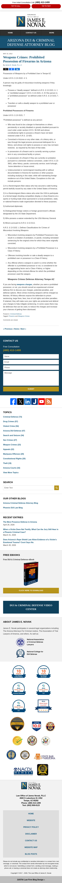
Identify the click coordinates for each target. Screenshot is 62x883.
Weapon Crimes (12, 445)
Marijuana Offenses (13, 454)
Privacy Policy (31, 827)
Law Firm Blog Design (30, 880)
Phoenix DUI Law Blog (13, 508)
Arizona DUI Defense (14, 431)
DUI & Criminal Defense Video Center (31, 607)
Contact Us (31, 33)
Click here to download (31, 590)
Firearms (12, 316)
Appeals (8, 449)
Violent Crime (11, 426)
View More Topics (11, 473)
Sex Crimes (10, 440)
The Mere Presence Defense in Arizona (20, 522)
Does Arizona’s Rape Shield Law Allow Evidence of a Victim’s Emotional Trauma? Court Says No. (30, 541)
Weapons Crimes (24, 316)
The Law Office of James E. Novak (39, 873)
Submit (31, 389)
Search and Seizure (13, 435)
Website (31, 820)
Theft (7, 463)
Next (23, 329)
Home (10, 33)
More (51, 33)
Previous (7, 329)
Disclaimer (31, 834)
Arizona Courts (11, 468)
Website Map (31, 847)
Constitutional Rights (14, 459)
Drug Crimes (10, 421)
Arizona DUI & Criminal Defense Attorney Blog (31, 20)
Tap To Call (15, 6)
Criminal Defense (16, 314)
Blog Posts (31, 854)
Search (56, 487)
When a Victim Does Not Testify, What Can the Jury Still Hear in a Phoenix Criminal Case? (30, 530)
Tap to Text (46, 6)
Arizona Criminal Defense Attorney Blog (20, 503)
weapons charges (24, 284)
